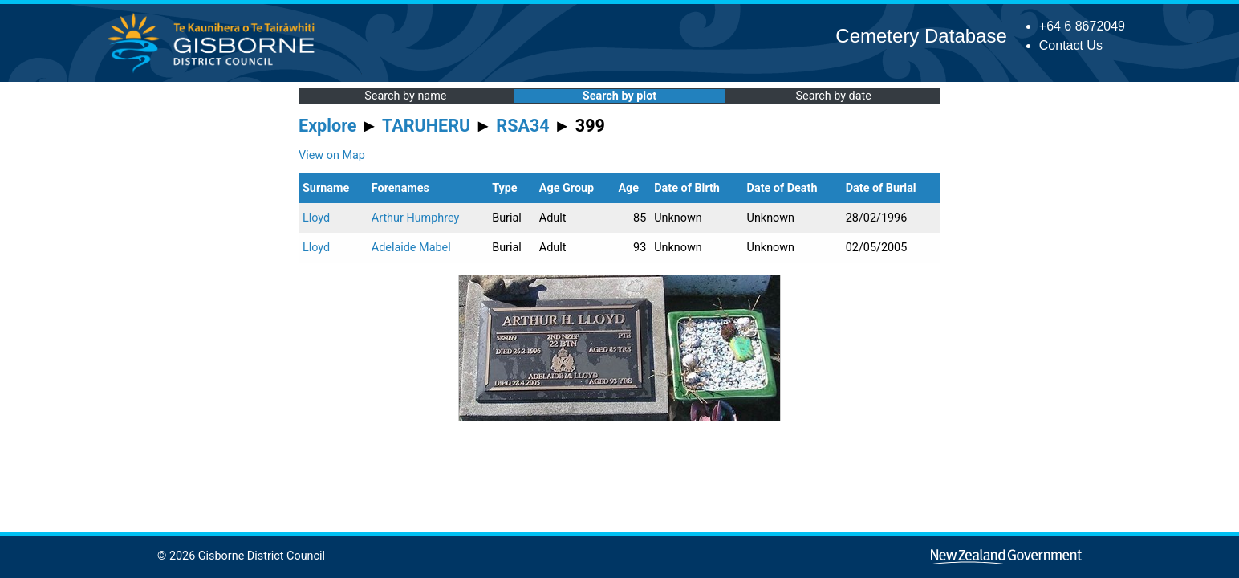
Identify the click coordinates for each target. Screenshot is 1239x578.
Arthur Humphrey (416, 218)
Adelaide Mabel (411, 247)
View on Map (332, 155)
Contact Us (1071, 45)
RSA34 (522, 126)
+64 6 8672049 (1082, 26)
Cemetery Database (920, 36)
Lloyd (316, 218)
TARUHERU (426, 126)
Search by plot (619, 96)
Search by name (405, 96)
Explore (328, 126)
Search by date (833, 96)
